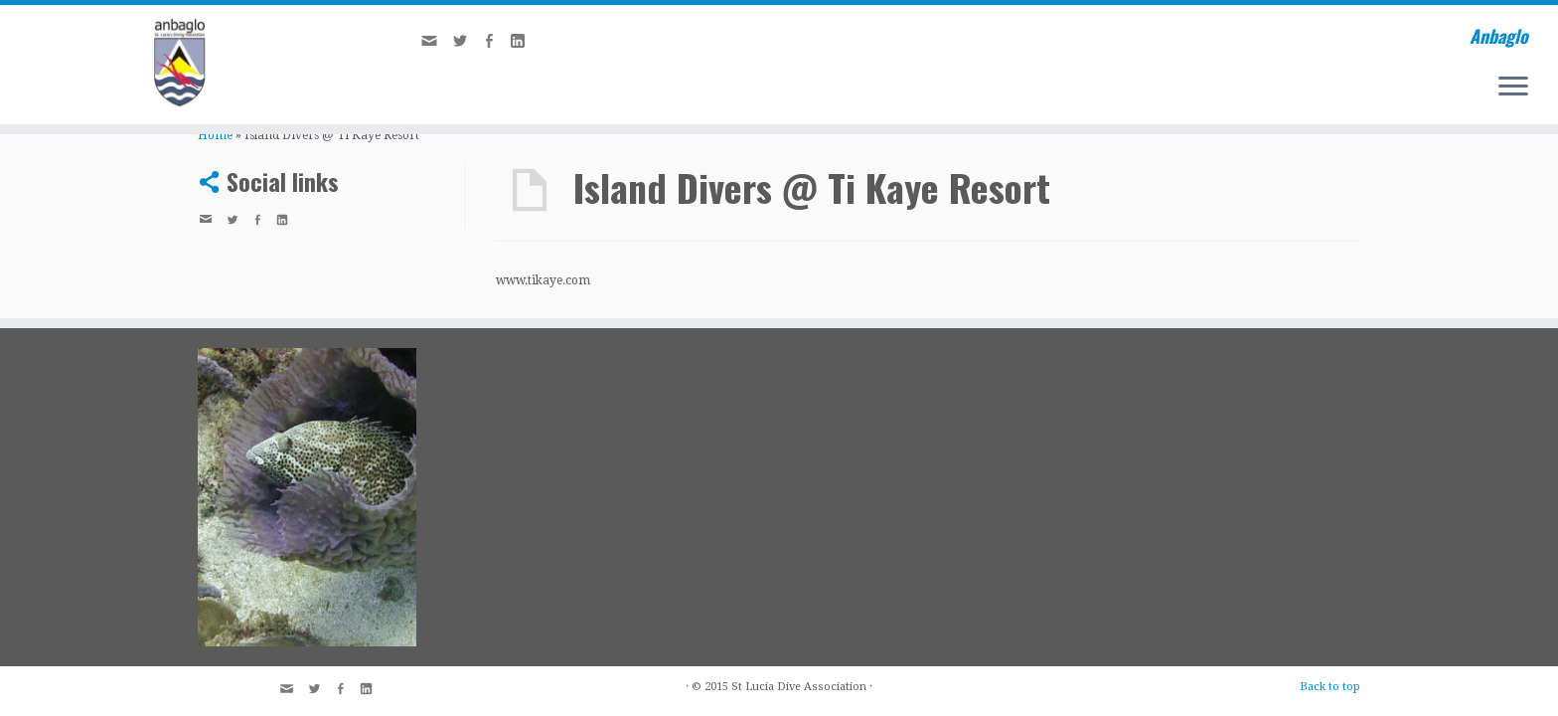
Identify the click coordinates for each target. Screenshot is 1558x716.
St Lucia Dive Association (798, 686)
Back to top (1330, 686)
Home (215, 135)
